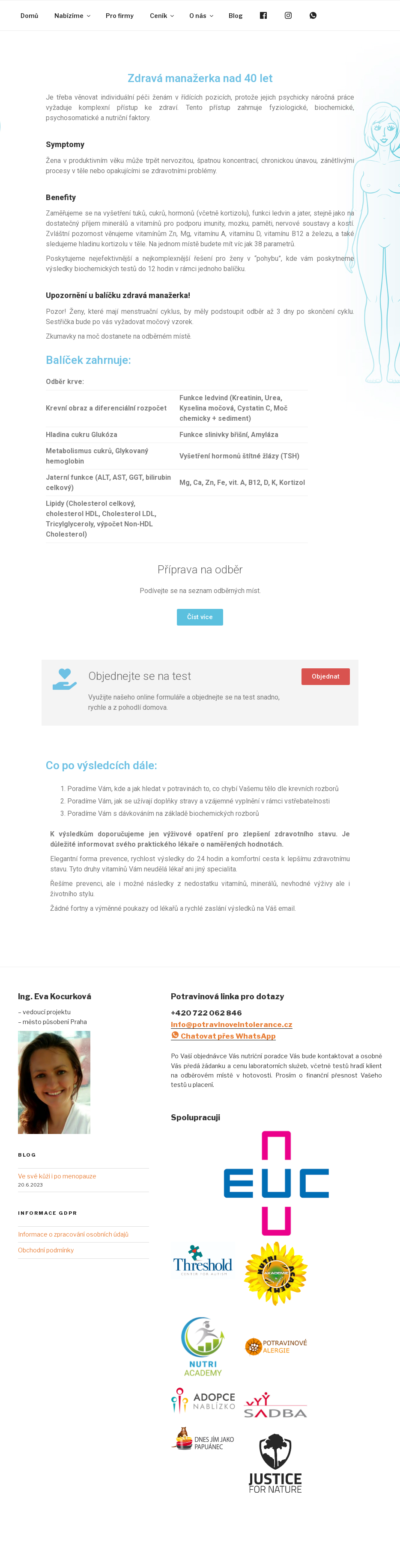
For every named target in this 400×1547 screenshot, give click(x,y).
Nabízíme (73, 15)
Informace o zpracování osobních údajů (73, 1234)
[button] (200, 617)
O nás (202, 15)
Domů (29, 15)
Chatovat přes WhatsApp (223, 1036)
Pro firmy (120, 15)
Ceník (162, 15)
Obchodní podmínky (46, 1250)
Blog (236, 15)
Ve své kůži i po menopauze (57, 1176)
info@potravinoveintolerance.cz (232, 1024)
